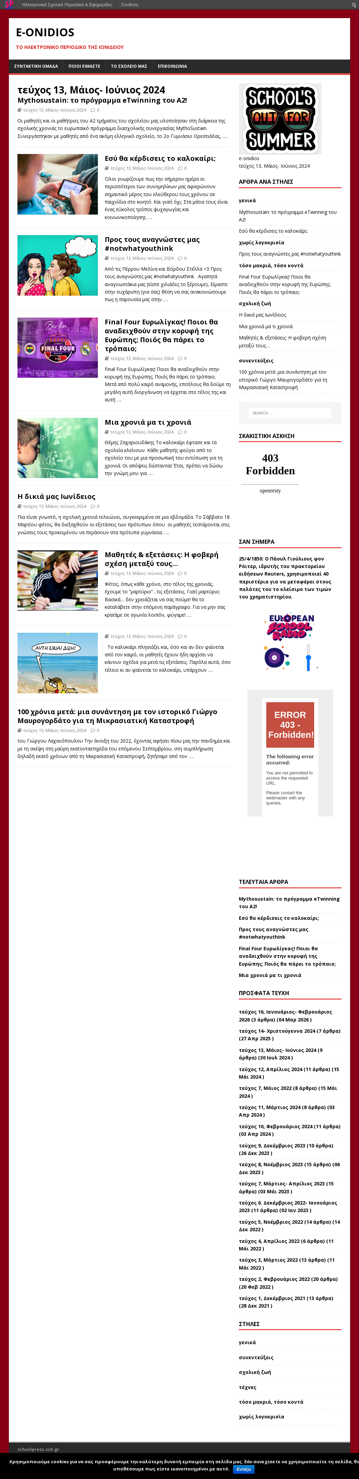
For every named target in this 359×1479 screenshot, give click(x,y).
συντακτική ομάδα (36, 66)
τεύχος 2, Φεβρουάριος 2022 (274, 1279)
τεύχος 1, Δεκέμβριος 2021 (272, 1298)
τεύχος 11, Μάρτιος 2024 (269, 1107)
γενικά (247, 200)
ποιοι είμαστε (84, 66)
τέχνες (247, 1387)
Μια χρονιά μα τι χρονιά (148, 422)
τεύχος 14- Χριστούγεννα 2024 (277, 1031)
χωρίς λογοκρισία (261, 242)
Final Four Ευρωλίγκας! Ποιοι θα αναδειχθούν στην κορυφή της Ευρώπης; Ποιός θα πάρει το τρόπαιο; (161, 335)
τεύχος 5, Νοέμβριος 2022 (271, 1222)
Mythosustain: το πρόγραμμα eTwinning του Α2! (102, 100)
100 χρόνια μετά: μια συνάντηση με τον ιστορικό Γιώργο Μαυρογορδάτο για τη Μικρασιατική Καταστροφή (117, 716)
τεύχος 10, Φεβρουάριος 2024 (275, 1126)
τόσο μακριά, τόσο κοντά (271, 265)
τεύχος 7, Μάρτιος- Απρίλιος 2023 (282, 1183)
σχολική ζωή (255, 303)
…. (224, 136)
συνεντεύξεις (256, 360)
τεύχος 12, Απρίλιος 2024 (270, 1069)
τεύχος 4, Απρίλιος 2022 (269, 1241)
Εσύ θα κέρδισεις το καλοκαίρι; (160, 158)
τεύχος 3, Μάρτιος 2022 (268, 1260)
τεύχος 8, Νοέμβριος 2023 (271, 1164)
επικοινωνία (172, 66)
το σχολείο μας (129, 66)
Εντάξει (244, 1469)
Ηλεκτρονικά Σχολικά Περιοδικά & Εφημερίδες (67, 4)
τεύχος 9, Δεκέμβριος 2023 (272, 1145)
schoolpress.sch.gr (38, 1449)
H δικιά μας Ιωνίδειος (56, 496)
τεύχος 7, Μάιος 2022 (265, 1088)
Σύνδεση (129, 4)
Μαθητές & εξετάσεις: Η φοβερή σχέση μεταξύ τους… (162, 559)
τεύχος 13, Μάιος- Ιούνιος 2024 (91, 89)
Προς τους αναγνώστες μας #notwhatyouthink (152, 244)
